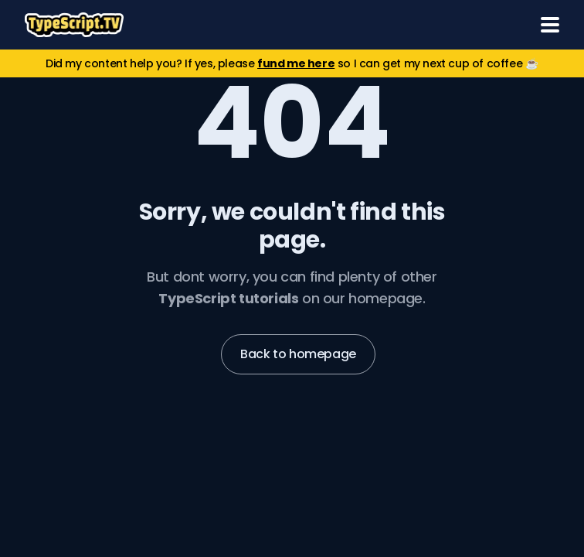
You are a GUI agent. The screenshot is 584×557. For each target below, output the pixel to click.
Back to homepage (298, 354)
